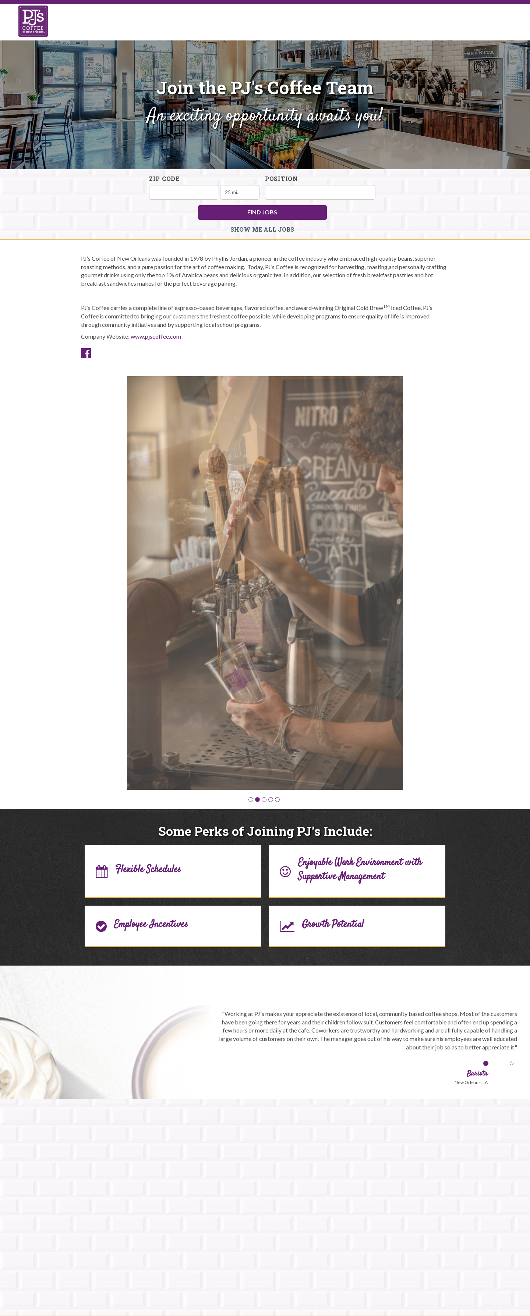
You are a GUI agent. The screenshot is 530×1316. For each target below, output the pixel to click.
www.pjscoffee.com (156, 336)
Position (281, 178)
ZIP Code (164, 178)
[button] (250, 799)
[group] (265, 583)
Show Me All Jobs (262, 229)
